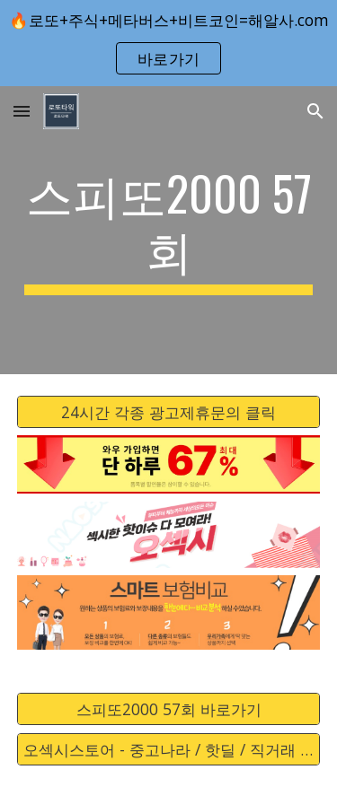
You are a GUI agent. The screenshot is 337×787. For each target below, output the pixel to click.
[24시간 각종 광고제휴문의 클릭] (169, 411)
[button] (21, 111)
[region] (168, 43)
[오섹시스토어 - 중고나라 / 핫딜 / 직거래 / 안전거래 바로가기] (169, 749)
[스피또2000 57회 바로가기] (169, 709)
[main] (169, 230)
